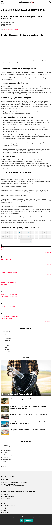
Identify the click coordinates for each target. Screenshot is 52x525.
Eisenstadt (7, 339)
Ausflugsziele (6, 331)
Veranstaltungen (7, 463)
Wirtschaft (5, 466)
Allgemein (5, 445)
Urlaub (4, 461)
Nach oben (47, 252)
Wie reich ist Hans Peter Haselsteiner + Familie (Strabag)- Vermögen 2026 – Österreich (29, 423)
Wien (5, 334)
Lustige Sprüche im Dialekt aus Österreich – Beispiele (27, 430)
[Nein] (25, 522)
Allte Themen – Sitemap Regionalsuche (13, 485)
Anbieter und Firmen (8, 447)
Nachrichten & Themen (9, 456)
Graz (6, 336)
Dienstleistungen (7, 450)
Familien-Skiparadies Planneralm (10, 272)
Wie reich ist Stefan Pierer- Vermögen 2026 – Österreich (28, 414)
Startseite (5, 479)
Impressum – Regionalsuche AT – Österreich (15, 482)
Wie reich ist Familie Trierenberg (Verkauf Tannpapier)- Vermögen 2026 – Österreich (28, 407)
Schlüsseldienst (7, 459)
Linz (5, 347)
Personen (5, 457)
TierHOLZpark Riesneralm (8, 306)
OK (21, 520)
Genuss (5, 452)
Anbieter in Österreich (8, 481)
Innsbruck (7, 349)
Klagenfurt (8, 343)
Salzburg (7, 345)
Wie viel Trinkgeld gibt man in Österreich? (23, 399)
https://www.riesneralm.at (11, 29)
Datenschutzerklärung (9, 484)
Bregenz (7, 351)
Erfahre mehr (28, 520)
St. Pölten (7, 341)
